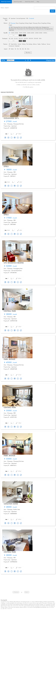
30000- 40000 (30, 33)
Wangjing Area (45, 27)
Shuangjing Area (13, 28)
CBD (12, 27)
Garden (19, 44)
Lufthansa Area (31, 27)
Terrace (48, 44)
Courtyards (31, 18)
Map (38, 1)
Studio (12, 49)
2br (18, 49)
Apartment (13, 18)
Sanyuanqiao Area (21, 28)
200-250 (31, 38)
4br (23, 49)
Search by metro (18, 1)
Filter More (28, 52)
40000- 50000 (38, 33)
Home (2, 7)
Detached (17, 46)
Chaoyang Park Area (18, 27)
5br (25, 49)
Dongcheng (21, 23)
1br (15, 49)
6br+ (28, 49)
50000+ (45, 33)
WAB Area (11, 30)
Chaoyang (12, 23)
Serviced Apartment (20, 18)
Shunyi (17, 23)
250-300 (36, 38)
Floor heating (29, 44)
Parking (23, 44)
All (9, 18)
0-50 (12, 38)
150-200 (26, 38)
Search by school (29, 1)
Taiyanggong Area (48, 28)
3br (20, 49)
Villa (27, 18)
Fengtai (30, 23)
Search (7, 7)
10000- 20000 (14, 33)
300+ (40, 38)
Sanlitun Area (38, 27)
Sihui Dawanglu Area (31, 28)
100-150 (20, 38)
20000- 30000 (22, 33)
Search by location (6, 1)
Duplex (39, 44)
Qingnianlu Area (40, 28)
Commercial (11, 46)
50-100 (16, 38)
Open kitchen (14, 44)
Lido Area (25, 27)
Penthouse (43, 44)
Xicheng (26, 23)
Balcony (35, 44)
